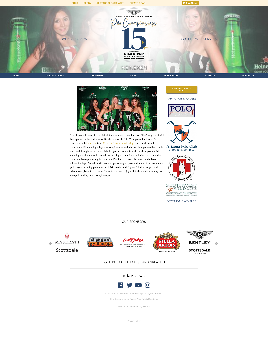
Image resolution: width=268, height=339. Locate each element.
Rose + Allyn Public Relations (143, 299)
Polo (75, 3)
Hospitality (97, 76)
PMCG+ (146, 306)
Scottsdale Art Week (110, 3)
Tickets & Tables (55, 76)
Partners (210, 76)
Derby (87, 3)
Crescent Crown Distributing (118, 143)
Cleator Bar (137, 3)
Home (16, 76)
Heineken (91, 143)
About (133, 76)
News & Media (171, 76)
